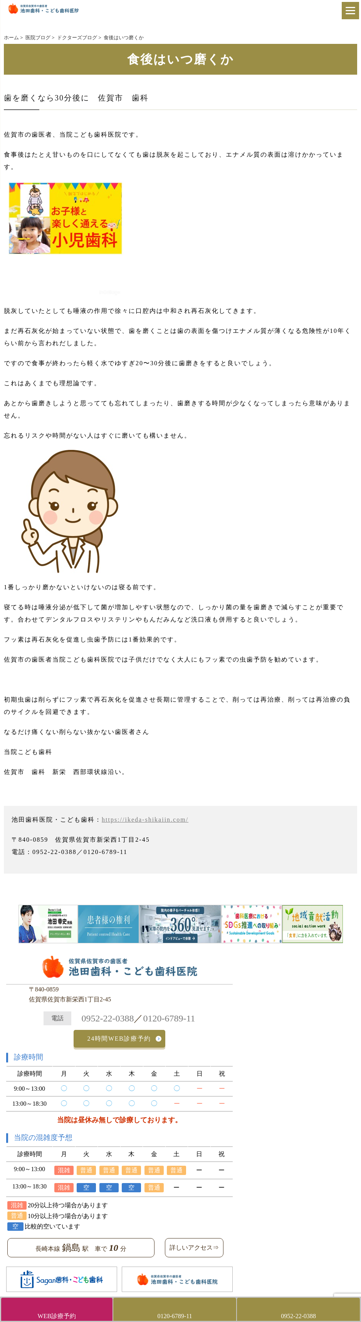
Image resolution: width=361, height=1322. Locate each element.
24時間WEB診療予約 (119, 1038)
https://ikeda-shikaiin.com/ (145, 819)
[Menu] (350, 10)
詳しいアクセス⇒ (194, 1247)
